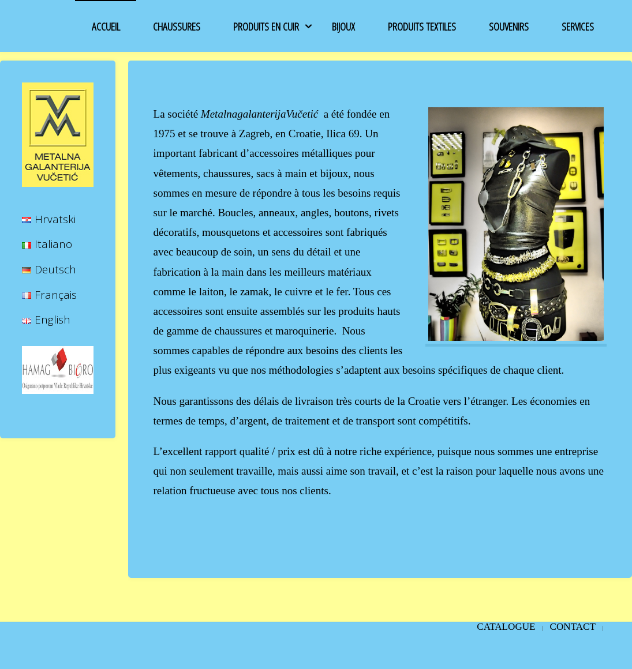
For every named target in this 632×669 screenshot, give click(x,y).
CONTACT (573, 626)
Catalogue (506, 626)
